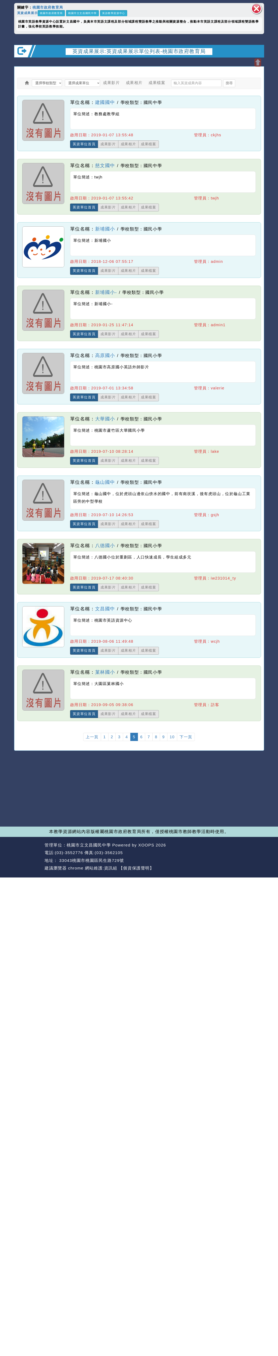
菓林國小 (105, 672)
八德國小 (105, 545)
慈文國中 (105, 165)
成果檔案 (156, 83)
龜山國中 (105, 482)
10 (172, 737)
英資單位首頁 (84, 144)
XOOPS (146, 845)
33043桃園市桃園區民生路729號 (91, 860)
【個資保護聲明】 (136, 868)
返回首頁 (228, 853)
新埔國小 (105, 228)
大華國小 (105, 418)
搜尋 (229, 83)
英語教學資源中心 (113, 13)
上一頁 (92, 737)
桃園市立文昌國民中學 (82, 13)
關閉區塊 (256, 8)
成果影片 (111, 83)
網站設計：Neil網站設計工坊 (28, 857)
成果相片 (134, 83)
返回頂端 (254, 853)
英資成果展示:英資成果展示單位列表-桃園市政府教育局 (139, 51)
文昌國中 (105, 608)
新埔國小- (106, 292)
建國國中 (105, 102)
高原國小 (105, 355)
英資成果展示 (27, 12)
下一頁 (186, 737)
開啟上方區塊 (257, 62)
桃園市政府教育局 (47, 7)
